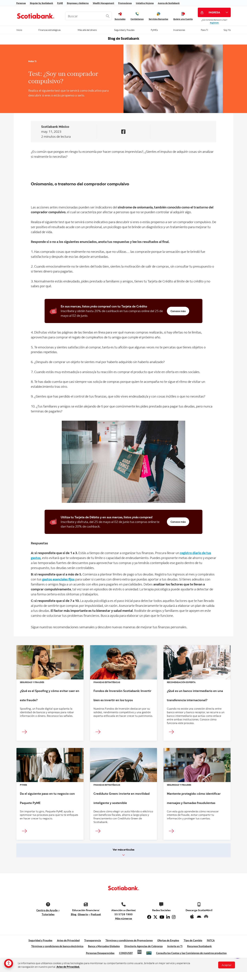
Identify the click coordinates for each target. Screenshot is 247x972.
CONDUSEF (126, 953)
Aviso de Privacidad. (68, 966)
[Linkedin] (168, 917)
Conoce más (178, 311)
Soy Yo (227, 29)
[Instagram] (173, 917)
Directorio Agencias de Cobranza (143, 946)
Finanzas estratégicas (49, 29)
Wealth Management (103, 3)
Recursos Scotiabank (199, 946)
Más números (123, 918)
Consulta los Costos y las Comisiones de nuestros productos (191, 953)
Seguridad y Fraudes (40, 940)
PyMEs (154, 29)
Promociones (125, 3)
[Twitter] (155, 917)
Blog (73, 914)
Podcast (96, 914)
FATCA (211, 940)
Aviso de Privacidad (68, 940)
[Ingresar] (25, 732)
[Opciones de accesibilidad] (8, 963)
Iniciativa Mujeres (145, 3)
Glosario (83, 914)
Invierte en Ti (175, 946)
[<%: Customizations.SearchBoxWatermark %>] (88, 16)
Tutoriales (48, 914)
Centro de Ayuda (47, 910)
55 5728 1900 (123, 914)
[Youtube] (162, 917)
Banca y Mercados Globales (104, 946)
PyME (60, 3)
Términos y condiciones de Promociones (129, 940)
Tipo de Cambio (193, 940)
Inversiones (179, 29)
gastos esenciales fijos (58, 579)
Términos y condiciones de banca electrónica (57, 946)
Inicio (19, 29)
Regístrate (214, 23)
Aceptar (227, 965)
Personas (21, 3)
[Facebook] (149, 917)
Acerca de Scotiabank (169, 3)
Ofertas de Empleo (168, 940)
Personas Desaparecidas (100, 953)
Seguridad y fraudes (124, 29)
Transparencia (92, 940)
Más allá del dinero (87, 29)
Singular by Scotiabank (41, 3)
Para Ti (204, 29)
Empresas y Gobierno (78, 3)
